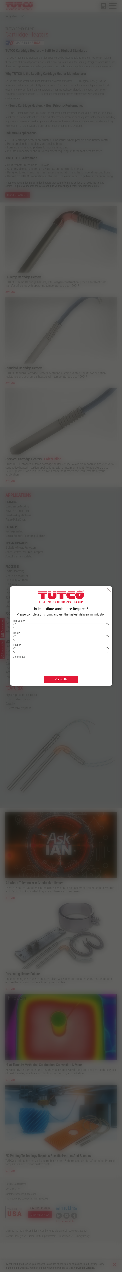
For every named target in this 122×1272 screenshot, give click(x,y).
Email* (16, 632)
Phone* (17, 644)
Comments (19, 656)
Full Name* (19, 620)
